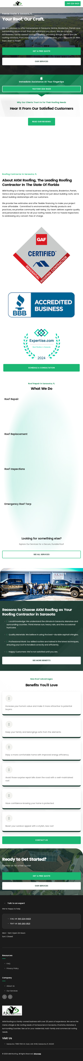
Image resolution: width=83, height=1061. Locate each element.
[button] (3, 3)
